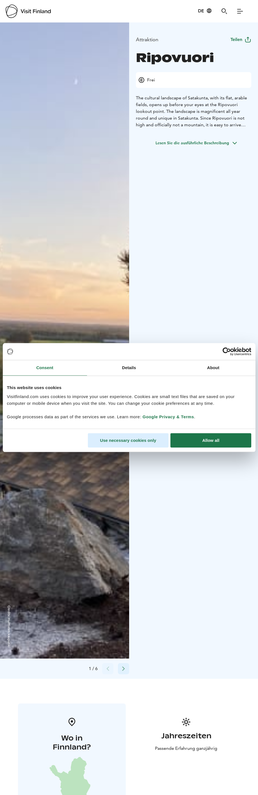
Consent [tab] (44, 367)
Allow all (211, 440)
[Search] (224, 11)
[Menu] (240, 11)
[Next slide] (123, 668)
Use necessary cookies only (128, 440)
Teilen (240, 39)
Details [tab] (129, 367)
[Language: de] (205, 11)
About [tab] (213, 367)
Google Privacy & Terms (168, 416)
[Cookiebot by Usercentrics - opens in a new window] (226, 351)
